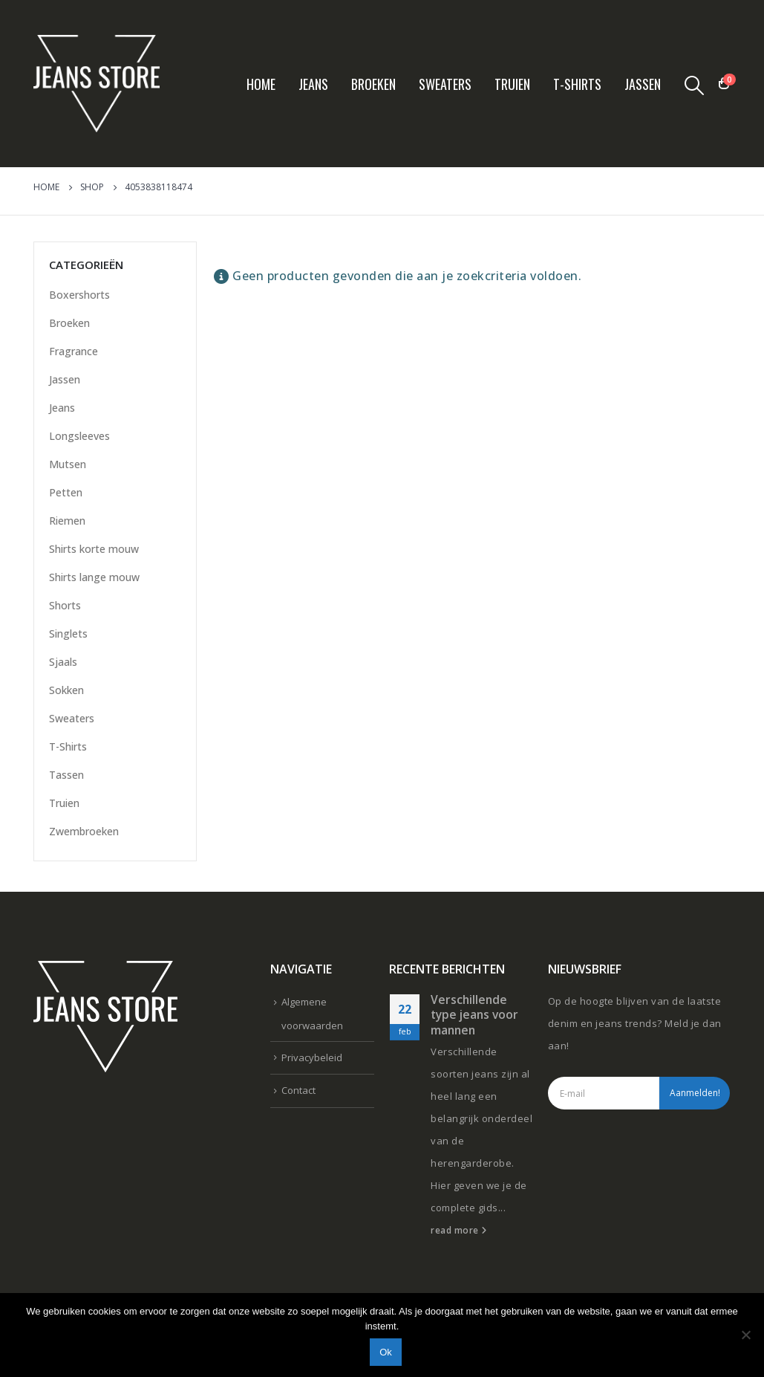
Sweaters (445, 84)
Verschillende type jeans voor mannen (474, 1014)
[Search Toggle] (693, 85)
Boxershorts (79, 295)
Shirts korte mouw (94, 549)
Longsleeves (79, 436)
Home (260, 84)
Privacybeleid (311, 1057)
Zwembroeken (84, 831)
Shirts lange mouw (94, 577)
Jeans (313, 84)
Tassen (66, 775)
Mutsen (67, 464)
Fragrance (73, 351)
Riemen (67, 520)
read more (459, 1230)
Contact (298, 1090)
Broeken (373, 84)
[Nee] (745, 1334)
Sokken (66, 690)
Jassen (642, 84)
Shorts (65, 605)
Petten (65, 492)
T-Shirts (577, 84)
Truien (512, 84)
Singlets (68, 633)
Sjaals (63, 662)
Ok (385, 1352)
